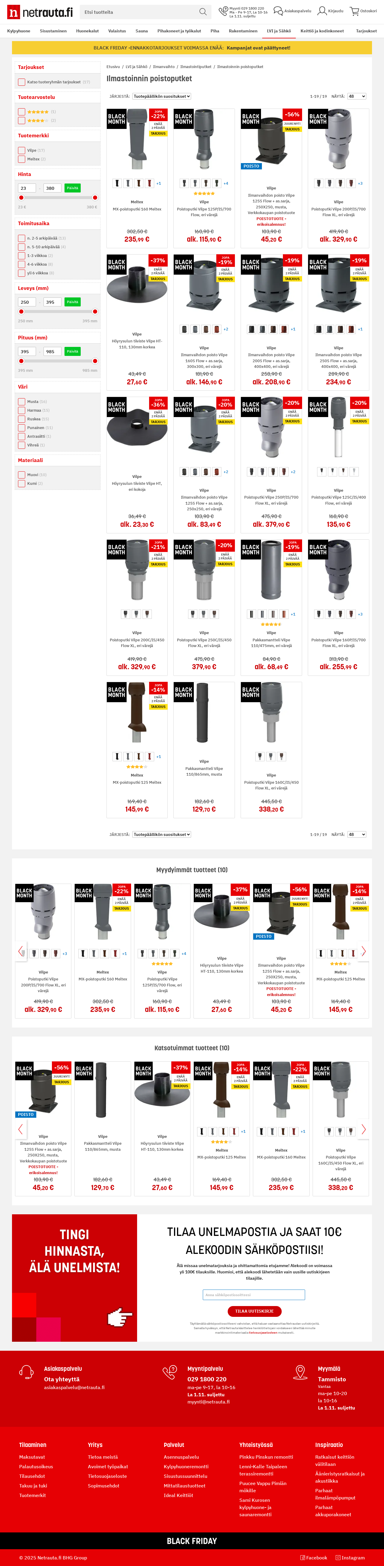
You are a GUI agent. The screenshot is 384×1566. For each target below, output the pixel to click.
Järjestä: (120, 96)
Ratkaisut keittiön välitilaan (334, 1460)
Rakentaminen (243, 31)
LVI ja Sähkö (279, 31)
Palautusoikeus (36, 1466)
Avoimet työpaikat (108, 1466)
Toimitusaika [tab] (34, 223)
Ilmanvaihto (164, 66)
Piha (215, 31)
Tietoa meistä (103, 1457)
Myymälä (329, 1369)
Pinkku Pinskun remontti (266, 1457)
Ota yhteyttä (62, 1379)
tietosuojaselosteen (263, 1333)
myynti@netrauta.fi (209, 1402)
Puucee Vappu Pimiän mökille (262, 1486)
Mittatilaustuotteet (185, 1486)
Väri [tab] (23, 386)
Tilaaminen (32, 1445)
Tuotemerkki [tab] (33, 135)
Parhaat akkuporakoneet (333, 1510)
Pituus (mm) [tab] (32, 337)
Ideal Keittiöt (178, 1495)
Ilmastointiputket (196, 66)
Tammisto (332, 1379)
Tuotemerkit (32, 1495)
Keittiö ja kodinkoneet (322, 31)
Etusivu (113, 66)
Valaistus (117, 31)
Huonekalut (87, 31)
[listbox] (137, 182)
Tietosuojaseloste (107, 1476)
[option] (117, 183)
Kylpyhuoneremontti (186, 1466)
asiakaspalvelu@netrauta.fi (74, 1387)
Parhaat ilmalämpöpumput (335, 1494)
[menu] (175, 31)
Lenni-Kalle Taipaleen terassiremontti (263, 1470)
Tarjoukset (366, 31)
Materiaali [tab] (30, 460)
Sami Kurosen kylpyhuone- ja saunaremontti (255, 1507)
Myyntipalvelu (205, 1369)
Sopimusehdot (103, 1486)
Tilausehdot (32, 1476)
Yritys (95, 1445)
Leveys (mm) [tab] (33, 288)
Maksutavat (32, 1457)
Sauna (142, 31)
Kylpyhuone (18, 31)
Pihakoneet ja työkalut (179, 31)
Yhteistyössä (256, 1445)
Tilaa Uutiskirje (254, 1311)
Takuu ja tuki (33, 1486)
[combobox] (146, 12)
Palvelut (174, 1445)
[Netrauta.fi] (40, 12)
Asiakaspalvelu (63, 1369)
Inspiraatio (329, 1445)
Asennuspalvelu (181, 1457)
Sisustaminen (53, 31)
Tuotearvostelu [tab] (36, 97)
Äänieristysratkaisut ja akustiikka (340, 1477)
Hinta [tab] (24, 174)
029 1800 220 (207, 1379)
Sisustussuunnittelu (185, 1476)
